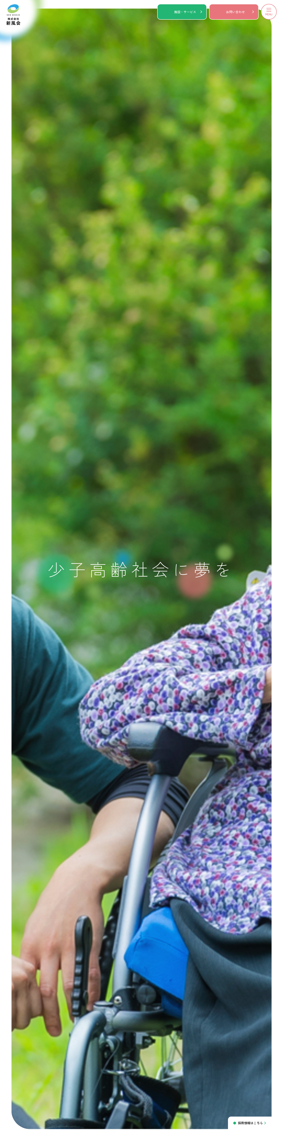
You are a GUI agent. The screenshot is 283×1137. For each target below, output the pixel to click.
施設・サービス (185, 11)
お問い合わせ (235, 11)
